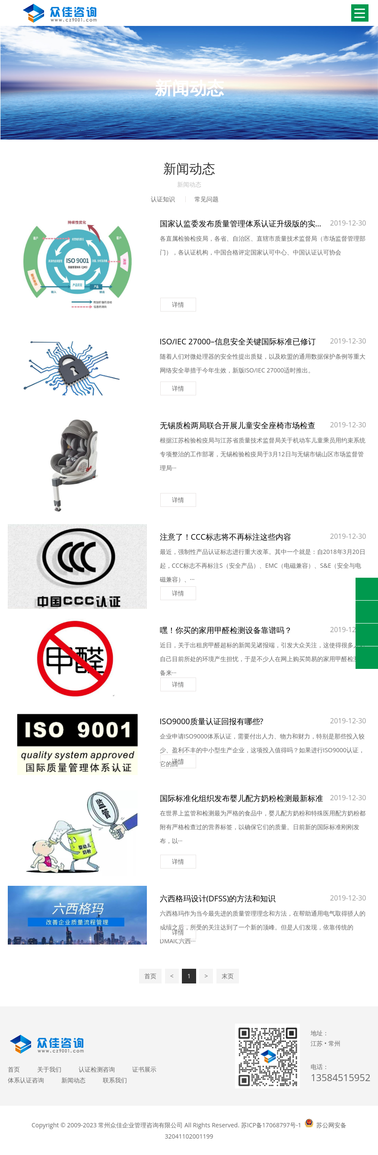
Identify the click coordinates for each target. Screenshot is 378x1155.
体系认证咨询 (26, 1080)
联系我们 (115, 1080)
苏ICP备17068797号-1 (271, 1125)
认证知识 (163, 199)
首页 (150, 976)
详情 (178, 304)
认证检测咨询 (97, 1069)
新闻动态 (73, 1080)
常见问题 (206, 199)
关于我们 (49, 1069)
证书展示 (144, 1069)
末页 (228, 976)
